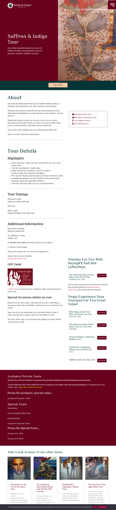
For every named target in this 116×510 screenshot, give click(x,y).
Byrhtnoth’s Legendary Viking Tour (70, 447)
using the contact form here (30, 347)
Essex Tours (70, 498)
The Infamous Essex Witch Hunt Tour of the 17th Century (44, 448)
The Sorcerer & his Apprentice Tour (96, 446)
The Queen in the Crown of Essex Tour (18, 447)
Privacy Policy (103, 498)
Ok (95, 507)
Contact (82, 498)
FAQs (91, 498)
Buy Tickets (58, 85)
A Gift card (12, 289)
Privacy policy (102, 507)
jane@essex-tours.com (17, 259)
